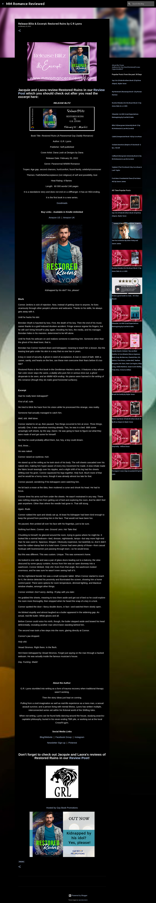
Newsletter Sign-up (56, 743)
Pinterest (72, 743)
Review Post (79, 758)
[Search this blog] (143, 3)
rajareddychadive (83, 900)
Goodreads (62, 203)
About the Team (118, 65)
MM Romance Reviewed (25, 4)
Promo (21, 861)
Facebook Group (63, 737)
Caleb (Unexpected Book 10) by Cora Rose (127, 136)
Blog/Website (46, 737)
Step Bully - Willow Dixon (121, 446)
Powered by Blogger (78, 895)
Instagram (79, 737)
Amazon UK (69, 217)
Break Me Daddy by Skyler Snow (123, 394)
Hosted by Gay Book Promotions (62, 808)
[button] (19, 30)
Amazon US (54, 217)
